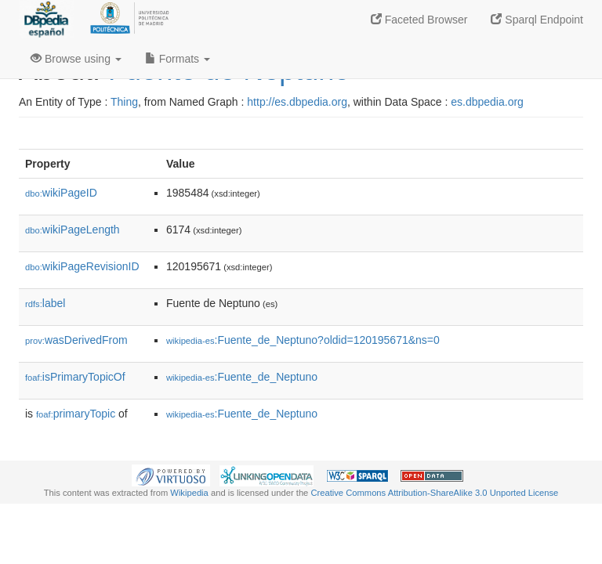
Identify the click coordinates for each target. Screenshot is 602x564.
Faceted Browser (419, 19)
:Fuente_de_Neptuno (241, 377)
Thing (124, 102)
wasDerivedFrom (76, 340)
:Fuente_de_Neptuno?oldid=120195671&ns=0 (303, 340)
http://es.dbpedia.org (297, 102)
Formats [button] (177, 58)
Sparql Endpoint (537, 19)
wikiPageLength (72, 229)
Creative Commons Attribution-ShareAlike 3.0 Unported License (434, 492)
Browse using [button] (76, 58)
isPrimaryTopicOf (75, 377)
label (45, 303)
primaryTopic (75, 413)
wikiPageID (61, 192)
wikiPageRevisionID (82, 266)
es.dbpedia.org (487, 102)
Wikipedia (189, 492)
